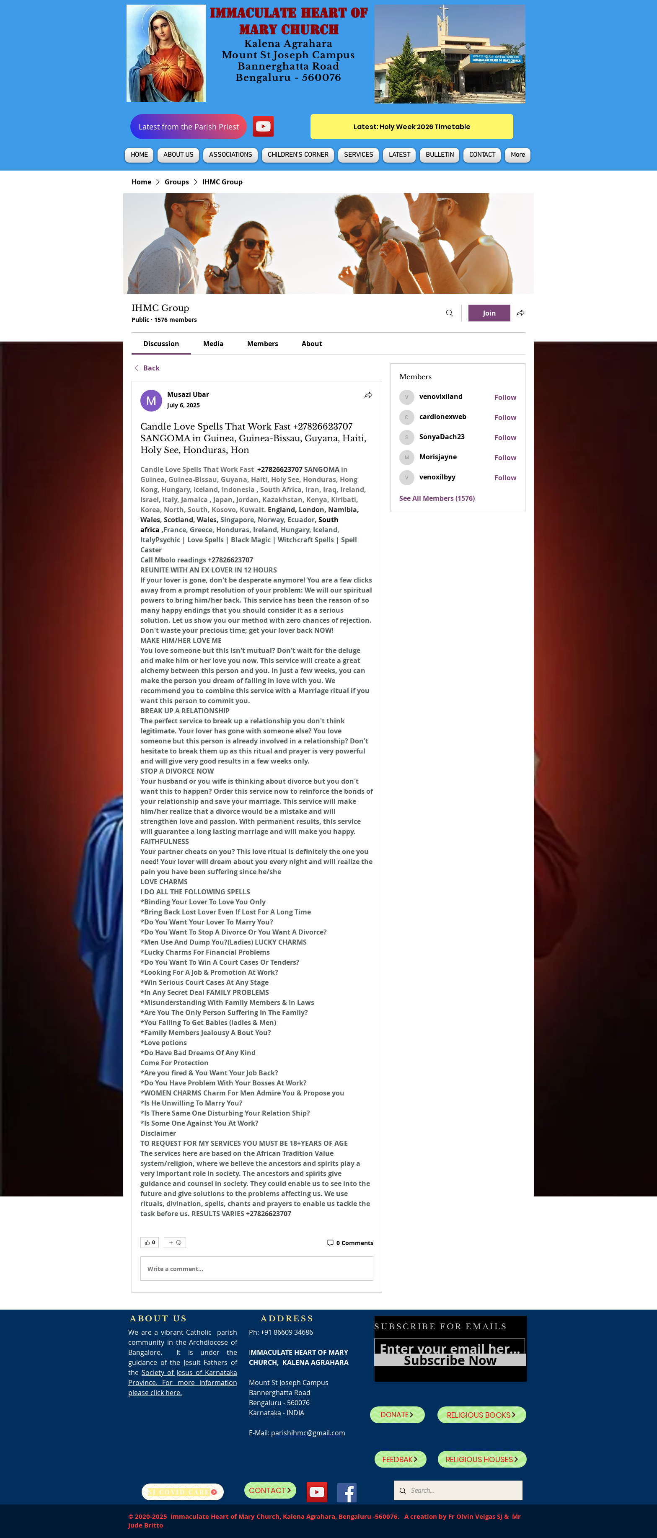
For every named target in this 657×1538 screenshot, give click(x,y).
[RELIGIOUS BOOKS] (481, 1414)
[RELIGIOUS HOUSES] (482, 1459)
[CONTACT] (270, 1490)
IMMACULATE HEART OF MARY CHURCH (288, 21)
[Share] (368, 395)
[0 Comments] (349, 1243)
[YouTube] (263, 126)
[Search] (450, 313)
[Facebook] (347, 1492)
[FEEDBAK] (401, 1459)
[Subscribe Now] (450, 1360)
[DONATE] (397, 1414)
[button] (178, 155)
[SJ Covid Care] (183, 1492)
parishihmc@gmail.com (308, 1432)
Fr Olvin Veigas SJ (475, 1516)
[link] (161, 343)
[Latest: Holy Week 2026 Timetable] (411, 126)
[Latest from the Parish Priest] (188, 126)
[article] (257, 837)
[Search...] (458, 1490)
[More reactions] (175, 1242)
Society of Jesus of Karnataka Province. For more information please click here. (182, 1382)
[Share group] (520, 313)
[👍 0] (149, 1242)
